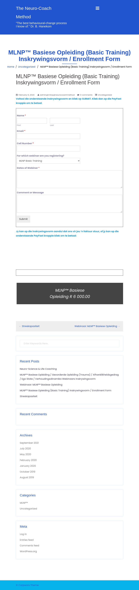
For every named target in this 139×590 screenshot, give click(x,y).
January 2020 (28, 466)
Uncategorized (26, 66)
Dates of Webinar (28, 168)
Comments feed (29, 545)
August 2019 (27, 477)
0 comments (86, 94)
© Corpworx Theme (27, 585)
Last (52, 125)
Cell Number (25, 143)
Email (21, 131)
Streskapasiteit (30, 326)
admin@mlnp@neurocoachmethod (57, 94)
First (19, 125)
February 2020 (28, 460)
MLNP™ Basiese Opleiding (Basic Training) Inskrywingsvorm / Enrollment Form (65, 390)
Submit (23, 219)
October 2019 (27, 471)
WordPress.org (28, 551)
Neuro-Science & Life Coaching (38, 369)
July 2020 (25, 448)
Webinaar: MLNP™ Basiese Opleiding (96, 326)
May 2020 (25, 454)
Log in (23, 534)
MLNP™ (24, 503)
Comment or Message (30, 192)
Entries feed (27, 540)
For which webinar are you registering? (40, 155)
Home (10, 66)
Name (21, 115)
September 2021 (29, 443)
